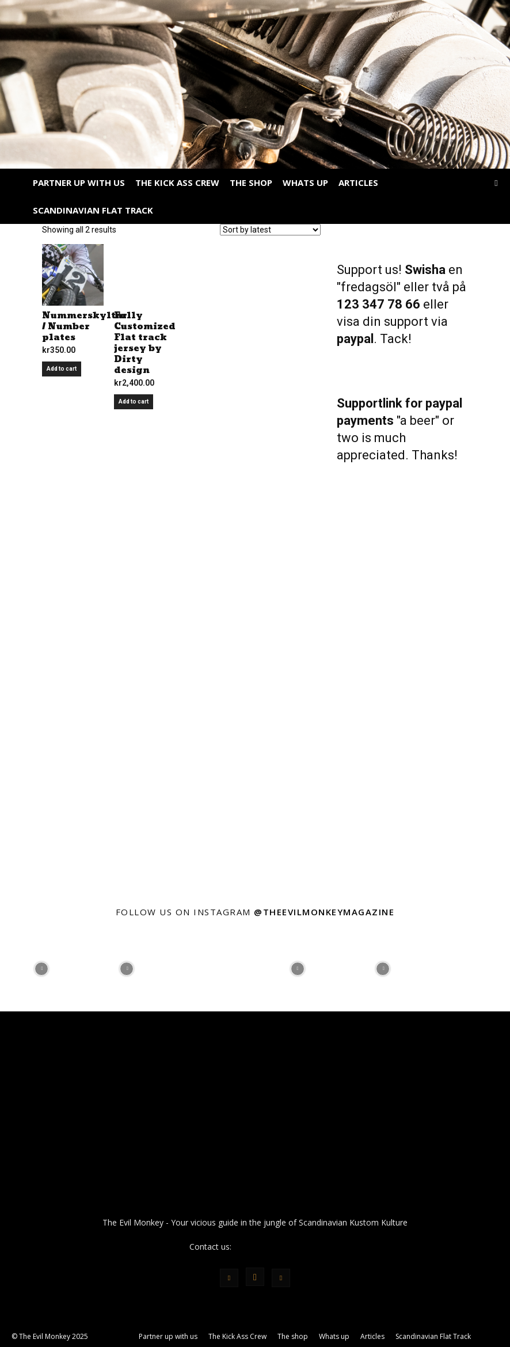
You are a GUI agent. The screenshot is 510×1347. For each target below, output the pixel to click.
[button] (496, 182)
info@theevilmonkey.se (277, 1246)
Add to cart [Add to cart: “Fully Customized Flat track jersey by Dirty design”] (134, 401)
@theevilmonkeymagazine (324, 912)
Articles (358, 182)
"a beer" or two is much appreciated (395, 437)
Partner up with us (79, 182)
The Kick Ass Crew (177, 182)
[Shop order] (270, 229)
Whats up (305, 182)
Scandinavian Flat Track (93, 210)
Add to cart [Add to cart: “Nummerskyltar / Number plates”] (62, 369)
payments (367, 420)
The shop (251, 182)
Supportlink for (381, 403)
